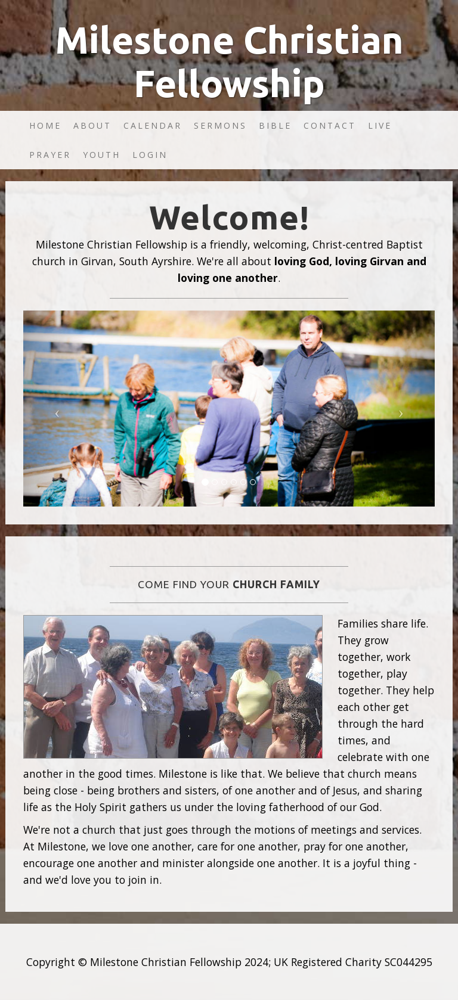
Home (45, 125)
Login (150, 154)
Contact (330, 125)
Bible (275, 125)
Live (380, 125)
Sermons (220, 125)
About (92, 125)
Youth (101, 154)
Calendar (152, 125)
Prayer (50, 154)
